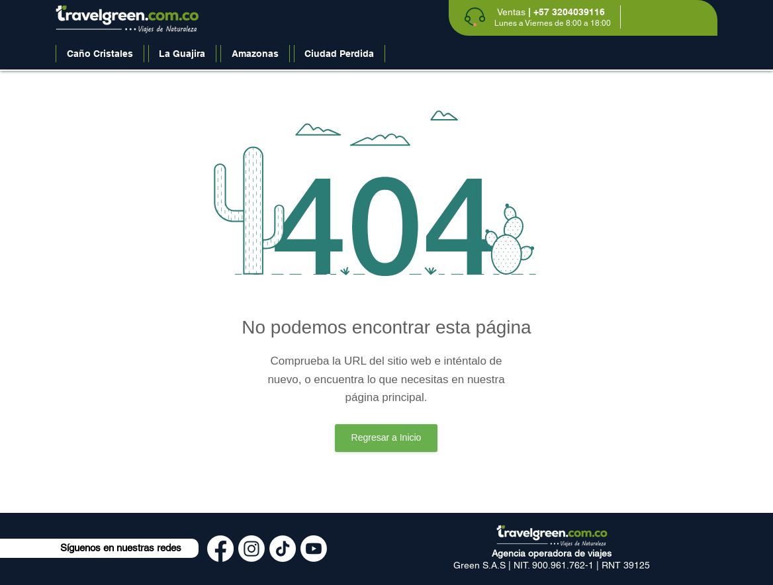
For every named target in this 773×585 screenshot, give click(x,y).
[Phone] (474, 17)
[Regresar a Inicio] (386, 438)
